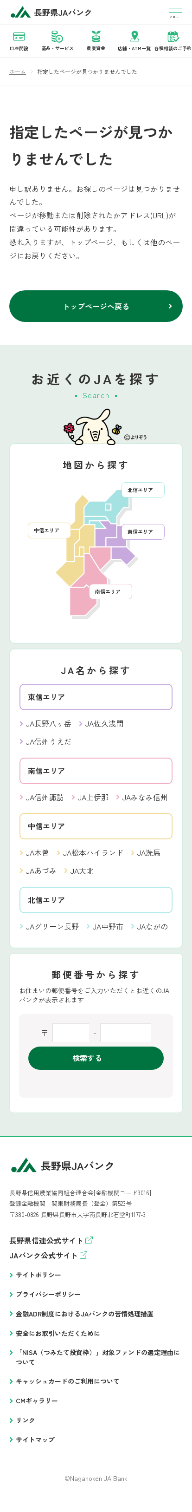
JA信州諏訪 (45, 797)
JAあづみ (41, 870)
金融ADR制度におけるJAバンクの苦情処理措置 (85, 1313)
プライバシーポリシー (48, 1294)
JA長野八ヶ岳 (48, 723)
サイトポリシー (38, 1274)
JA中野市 (108, 926)
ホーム (17, 71)
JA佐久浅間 (104, 723)
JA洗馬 (148, 852)
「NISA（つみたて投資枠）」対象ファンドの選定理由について (98, 1357)
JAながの (152, 926)
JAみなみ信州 (145, 797)
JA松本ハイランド (93, 852)
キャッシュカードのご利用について (68, 1381)
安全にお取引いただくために (58, 1333)
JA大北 (82, 870)
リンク (25, 1420)
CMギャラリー (37, 1400)
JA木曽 (37, 852)
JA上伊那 (93, 797)
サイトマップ (35, 1439)
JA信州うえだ (48, 741)
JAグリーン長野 (52, 926)
